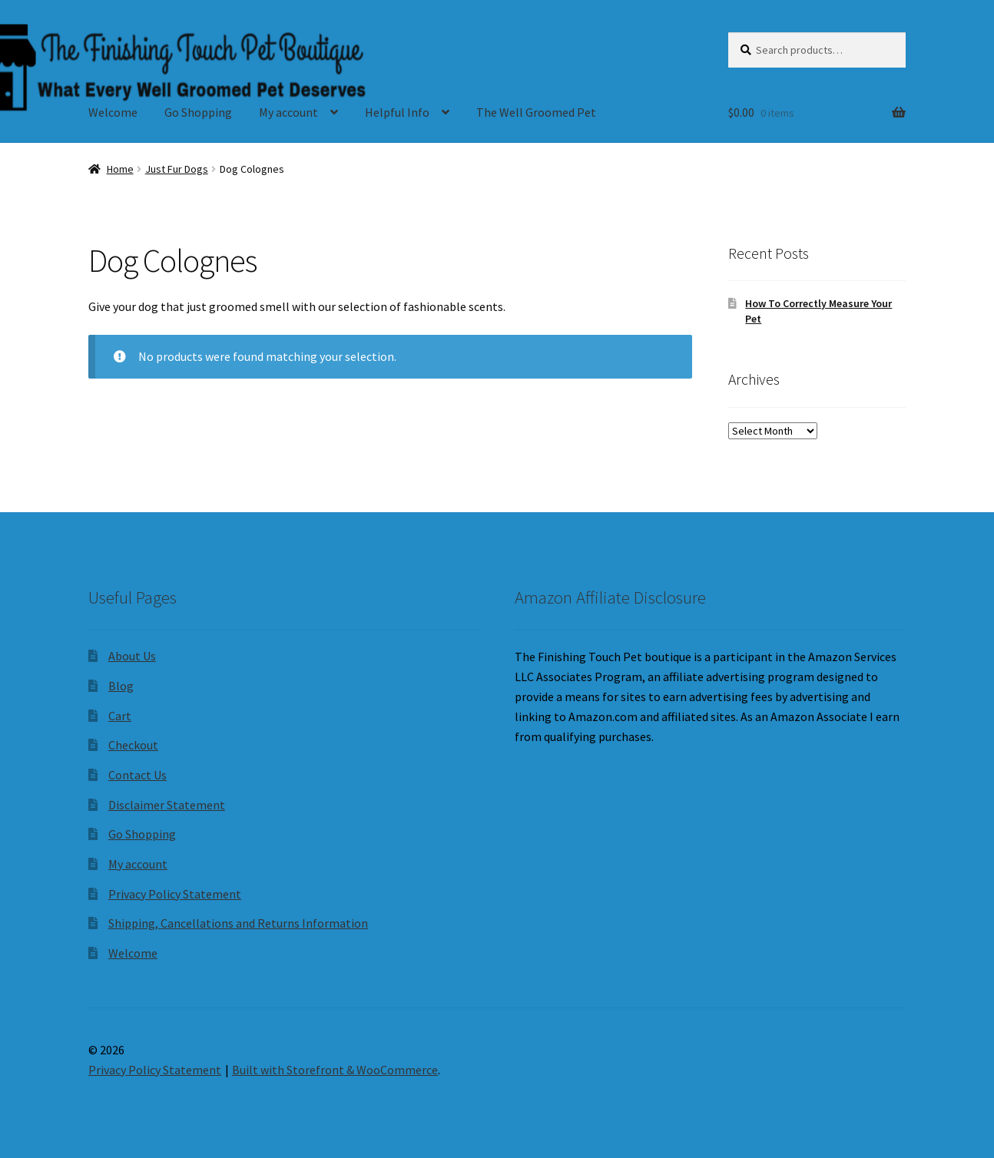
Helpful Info (397, 112)
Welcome (113, 112)
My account (288, 112)
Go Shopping (198, 112)
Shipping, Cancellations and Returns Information (238, 923)
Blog (121, 685)
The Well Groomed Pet (536, 112)
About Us (132, 655)
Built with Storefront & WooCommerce (335, 1069)
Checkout (133, 745)
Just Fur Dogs (176, 169)
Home (120, 169)
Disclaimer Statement (166, 804)
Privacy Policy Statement (174, 894)
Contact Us (137, 774)
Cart (119, 715)
